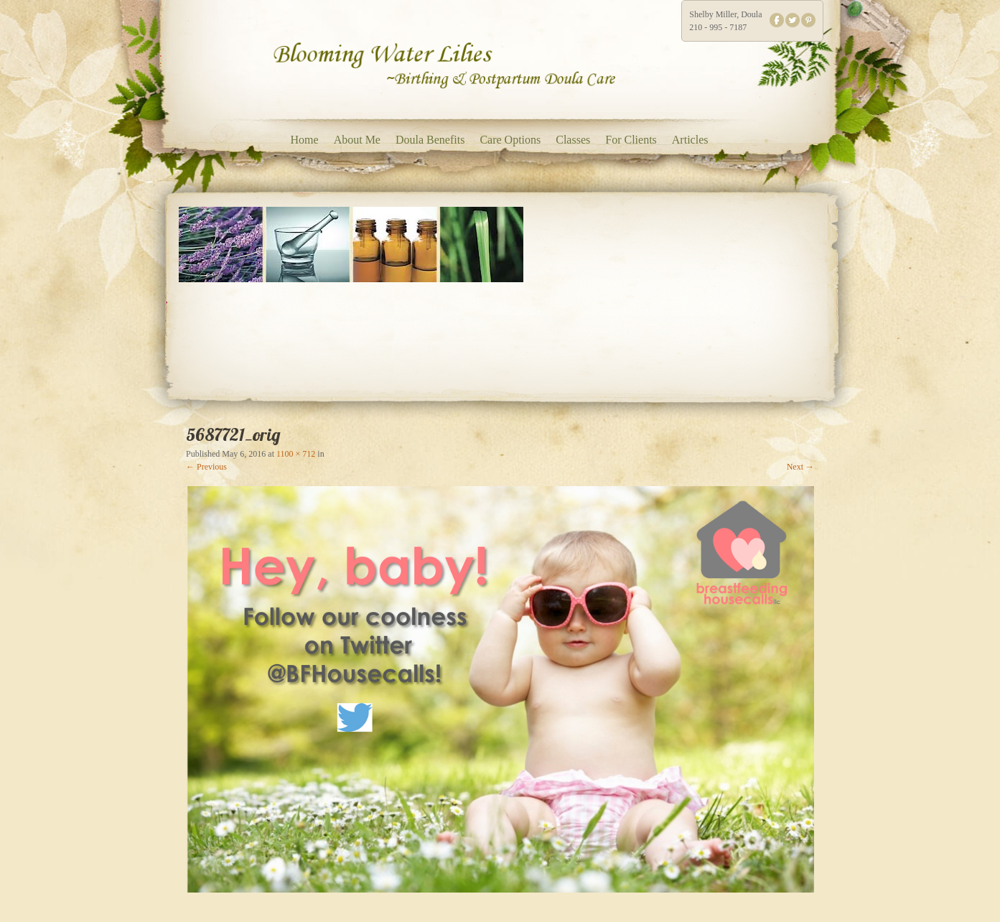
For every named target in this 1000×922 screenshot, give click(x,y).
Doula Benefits (430, 140)
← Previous (206, 467)
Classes (573, 140)
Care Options (510, 140)
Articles (690, 140)
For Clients (631, 140)
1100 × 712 (295, 454)
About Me (357, 140)
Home (305, 140)
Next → (800, 467)
